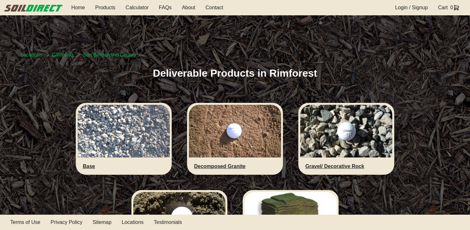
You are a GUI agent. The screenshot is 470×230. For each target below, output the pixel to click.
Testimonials (168, 222)
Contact (214, 7)
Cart (443, 7)
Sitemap (102, 222)
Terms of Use (25, 222)
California (63, 54)
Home (78, 7)
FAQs (165, 7)
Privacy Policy (66, 222)
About (188, 7)
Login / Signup (411, 7)
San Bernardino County (109, 54)
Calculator (137, 7)
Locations (31, 54)
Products (105, 7)
